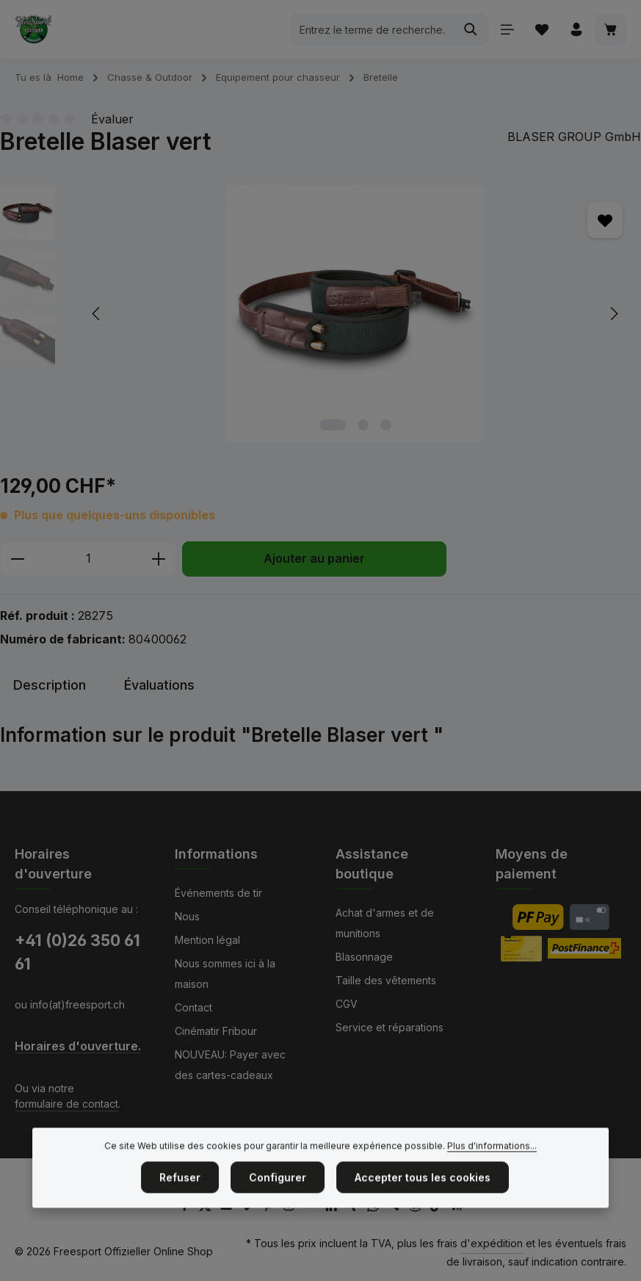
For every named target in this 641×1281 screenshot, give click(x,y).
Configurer (277, 1195)
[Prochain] (613, 313)
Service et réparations (389, 1027)
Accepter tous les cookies (422, 1195)
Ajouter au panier (314, 559)
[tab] (49, 684)
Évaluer (112, 119)
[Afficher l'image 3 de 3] (385, 424)
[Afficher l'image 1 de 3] (332, 424)
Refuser (179, 1195)
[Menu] (507, 30)
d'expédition (491, 1243)
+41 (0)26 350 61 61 (77, 952)
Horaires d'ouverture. (78, 1046)
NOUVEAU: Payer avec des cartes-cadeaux (230, 1064)
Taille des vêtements (386, 980)
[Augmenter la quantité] (159, 559)
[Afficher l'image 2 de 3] (363, 424)
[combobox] (372, 29)
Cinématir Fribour (216, 1031)
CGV (347, 1003)
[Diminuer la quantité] (17, 559)
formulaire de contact (66, 1103)
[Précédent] (97, 313)
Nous (187, 916)
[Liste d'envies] (541, 30)
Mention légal (207, 940)
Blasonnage (364, 956)
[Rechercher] (471, 29)
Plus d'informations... (492, 1163)
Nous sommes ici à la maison (225, 973)
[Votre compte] (576, 30)
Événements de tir (218, 893)
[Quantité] (88, 559)
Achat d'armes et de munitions (385, 922)
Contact (193, 1007)
